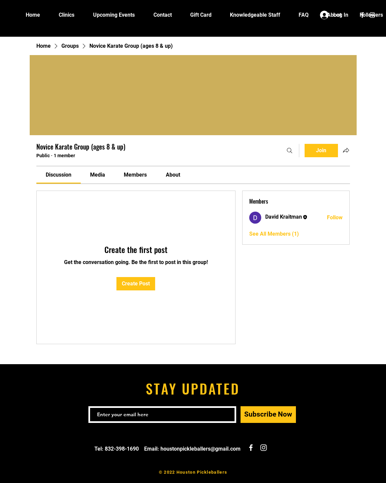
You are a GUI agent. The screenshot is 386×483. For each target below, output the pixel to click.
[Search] (290, 150)
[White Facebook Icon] (362, 15)
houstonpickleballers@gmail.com (200, 449)
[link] (58, 175)
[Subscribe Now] (268, 414)
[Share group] (346, 150)
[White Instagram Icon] (372, 15)
